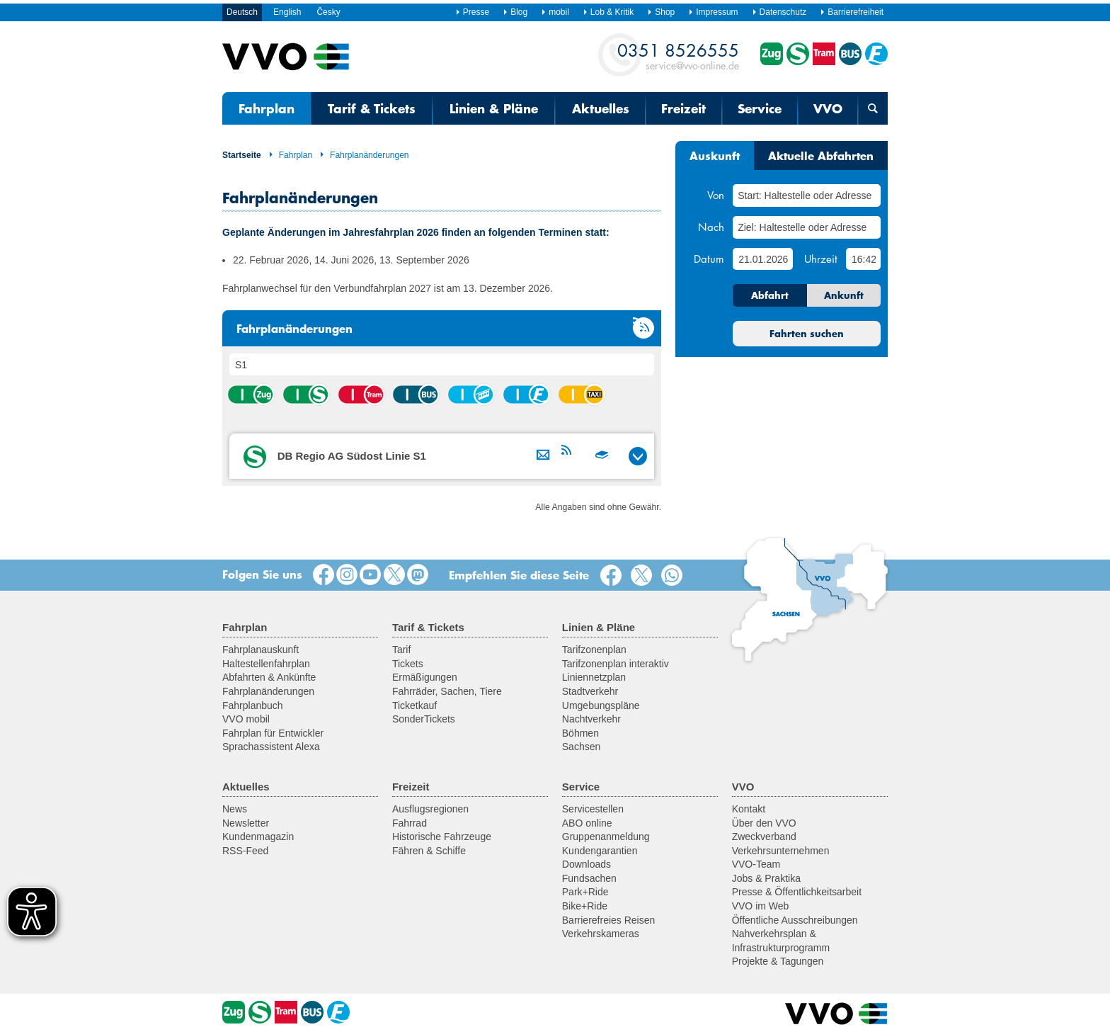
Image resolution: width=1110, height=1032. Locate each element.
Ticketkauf (414, 705)
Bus (415, 394)
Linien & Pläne (494, 108)
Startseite (241, 155)
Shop (661, 12)
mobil (555, 12)
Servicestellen (593, 809)
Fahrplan (266, 108)
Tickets (407, 663)
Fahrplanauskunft (260, 649)
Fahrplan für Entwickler (273, 733)
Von (715, 195)
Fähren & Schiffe (429, 850)
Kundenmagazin (258, 836)
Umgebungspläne (601, 705)
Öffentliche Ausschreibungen (795, 920)
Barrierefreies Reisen (609, 920)
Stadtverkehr (590, 691)
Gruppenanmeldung (606, 836)
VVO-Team (756, 864)
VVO (827, 108)
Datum (709, 258)
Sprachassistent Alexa (271, 746)
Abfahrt (770, 295)
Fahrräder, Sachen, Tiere (447, 691)
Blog (515, 12)
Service (760, 108)
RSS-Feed (245, 850)
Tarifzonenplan (594, 649)
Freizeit (683, 108)
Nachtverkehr (591, 719)
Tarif (401, 649)
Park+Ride (585, 891)
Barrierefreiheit (851, 12)
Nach (711, 227)
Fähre (526, 394)
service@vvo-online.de (678, 55)
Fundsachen (589, 878)
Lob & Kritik (608, 12)
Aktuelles (600, 108)
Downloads (586, 864)
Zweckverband (764, 836)
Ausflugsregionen (430, 809)
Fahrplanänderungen (363, 155)
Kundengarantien (600, 850)
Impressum (713, 12)
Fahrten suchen (806, 334)
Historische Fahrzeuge (441, 836)
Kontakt (748, 809)
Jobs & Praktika (766, 878)
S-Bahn (306, 394)
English (287, 12)
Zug (250, 394)
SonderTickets (423, 719)
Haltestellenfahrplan (266, 663)
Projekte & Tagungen (778, 961)
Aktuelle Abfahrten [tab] (821, 155)
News (234, 809)
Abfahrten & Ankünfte (269, 677)
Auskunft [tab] (715, 155)
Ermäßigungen (424, 677)
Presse (472, 12)
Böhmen (580, 733)
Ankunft (844, 295)
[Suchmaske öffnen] (873, 108)
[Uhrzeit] (863, 259)
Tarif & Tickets (372, 108)
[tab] (441, 456)
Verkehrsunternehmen (781, 850)
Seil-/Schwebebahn (470, 394)
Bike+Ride (584, 906)
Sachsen (581, 746)
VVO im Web (760, 906)
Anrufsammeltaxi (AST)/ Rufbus (581, 394)
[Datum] (762, 259)
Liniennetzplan (594, 677)
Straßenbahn (361, 394)
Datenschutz (779, 12)
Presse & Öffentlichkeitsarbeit (797, 891)
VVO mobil (246, 719)
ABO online (587, 823)
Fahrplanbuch (252, 705)
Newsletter (245, 823)
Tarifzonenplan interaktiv (615, 663)
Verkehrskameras (600, 933)
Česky (328, 12)
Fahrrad (409, 823)
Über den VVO (764, 823)
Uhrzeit (820, 258)
